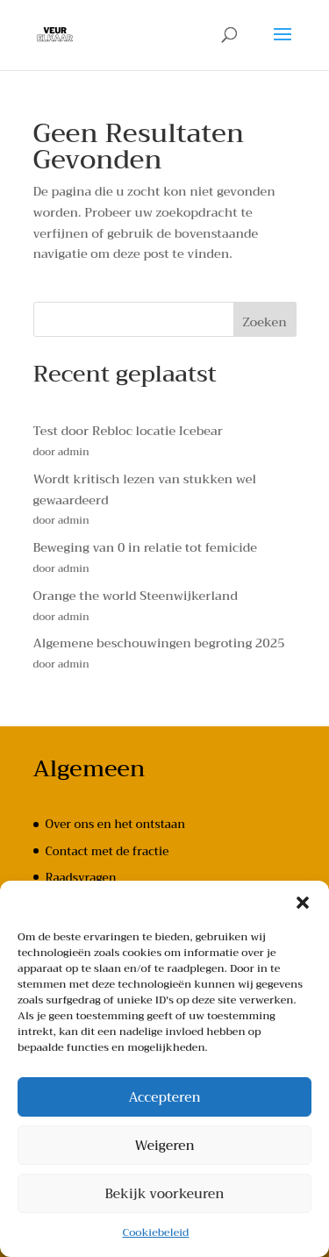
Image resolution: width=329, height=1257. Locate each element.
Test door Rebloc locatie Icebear (128, 430)
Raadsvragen (81, 878)
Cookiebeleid (156, 1232)
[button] (302, 902)
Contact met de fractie (107, 851)
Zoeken (265, 321)
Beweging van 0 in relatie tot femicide (145, 547)
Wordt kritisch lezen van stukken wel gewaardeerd (145, 489)
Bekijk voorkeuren (165, 1193)
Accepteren (164, 1097)
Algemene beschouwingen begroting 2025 (159, 642)
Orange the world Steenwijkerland (135, 595)
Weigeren (164, 1145)
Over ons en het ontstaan (116, 824)
